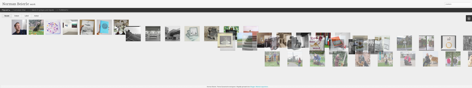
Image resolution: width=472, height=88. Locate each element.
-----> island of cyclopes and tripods (40, 10)
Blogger (252, 86)
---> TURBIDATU (61, 10)
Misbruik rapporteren (262, 86)
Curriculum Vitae (19, 10)
